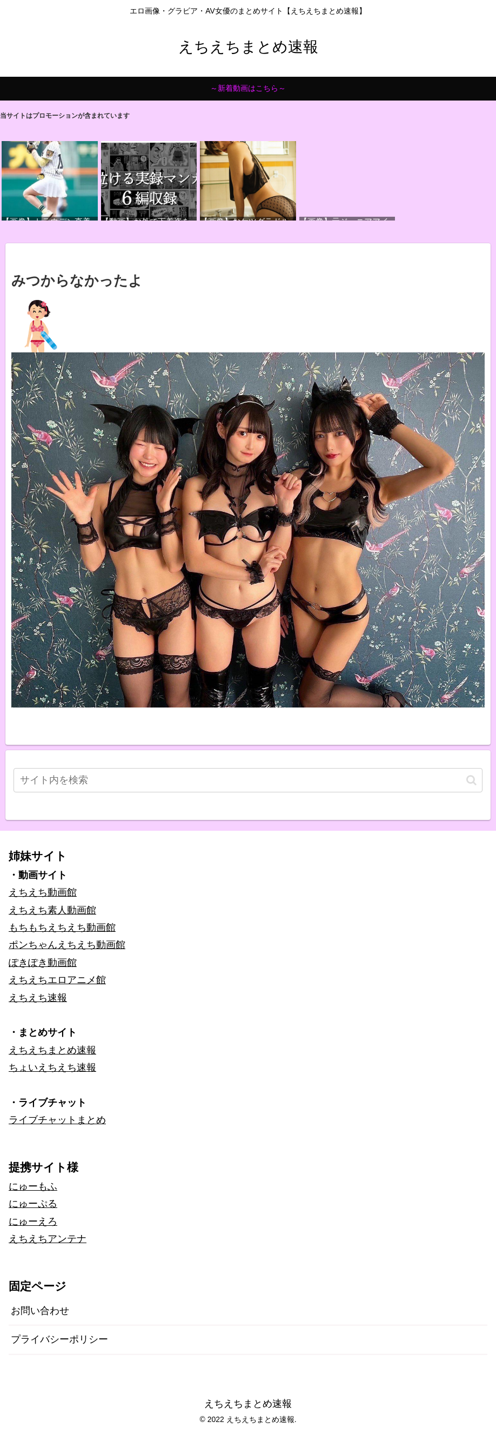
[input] (248, 780)
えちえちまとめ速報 (52, 1050)
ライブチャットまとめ (57, 1119)
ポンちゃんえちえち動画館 (67, 944)
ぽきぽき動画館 (43, 962)
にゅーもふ (33, 1186)
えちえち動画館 (43, 892)
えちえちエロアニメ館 (57, 980)
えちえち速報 (38, 997)
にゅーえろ (33, 1221)
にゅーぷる (33, 1203)
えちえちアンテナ (47, 1238)
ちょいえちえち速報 (52, 1067)
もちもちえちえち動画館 (62, 927)
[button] (471, 780)
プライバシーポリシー (59, 1339)
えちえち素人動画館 (52, 910)
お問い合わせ (40, 1310)
